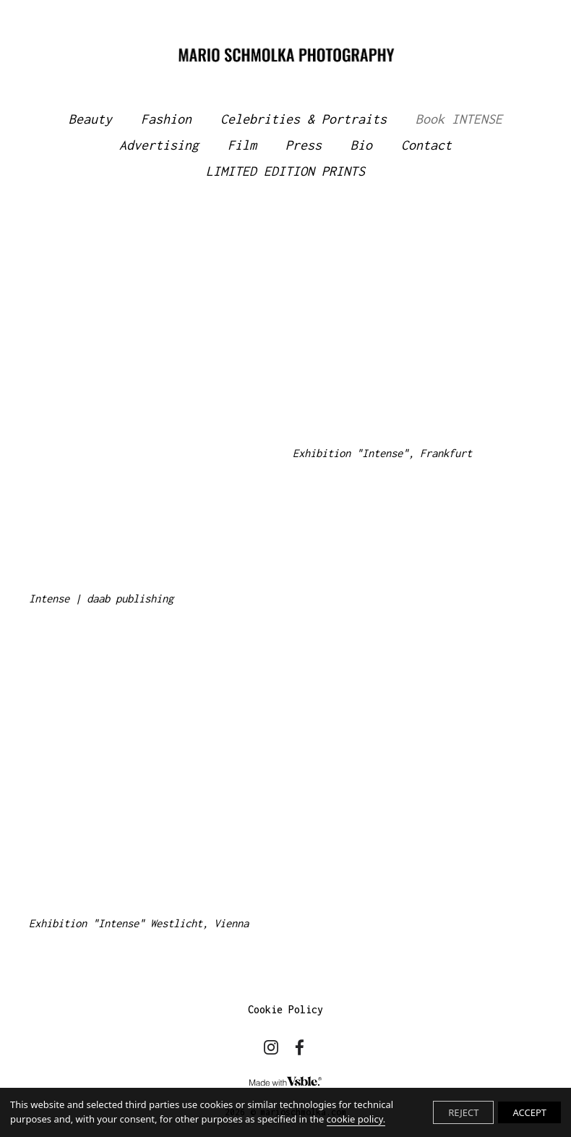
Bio (361, 145)
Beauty (90, 119)
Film (242, 145)
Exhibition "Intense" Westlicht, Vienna (139, 923)
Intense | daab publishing (101, 598)
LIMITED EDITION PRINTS (285, 171)
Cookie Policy (285, 1009)
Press (304, 145)
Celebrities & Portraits (303, 119)
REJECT (463, 1112)
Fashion (166, 119)
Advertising (159, 145)
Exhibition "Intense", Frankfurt (382, 453)
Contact (426, 145)
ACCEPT (529, 1112)
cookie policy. (356, 1118)
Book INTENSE (459, 119)
